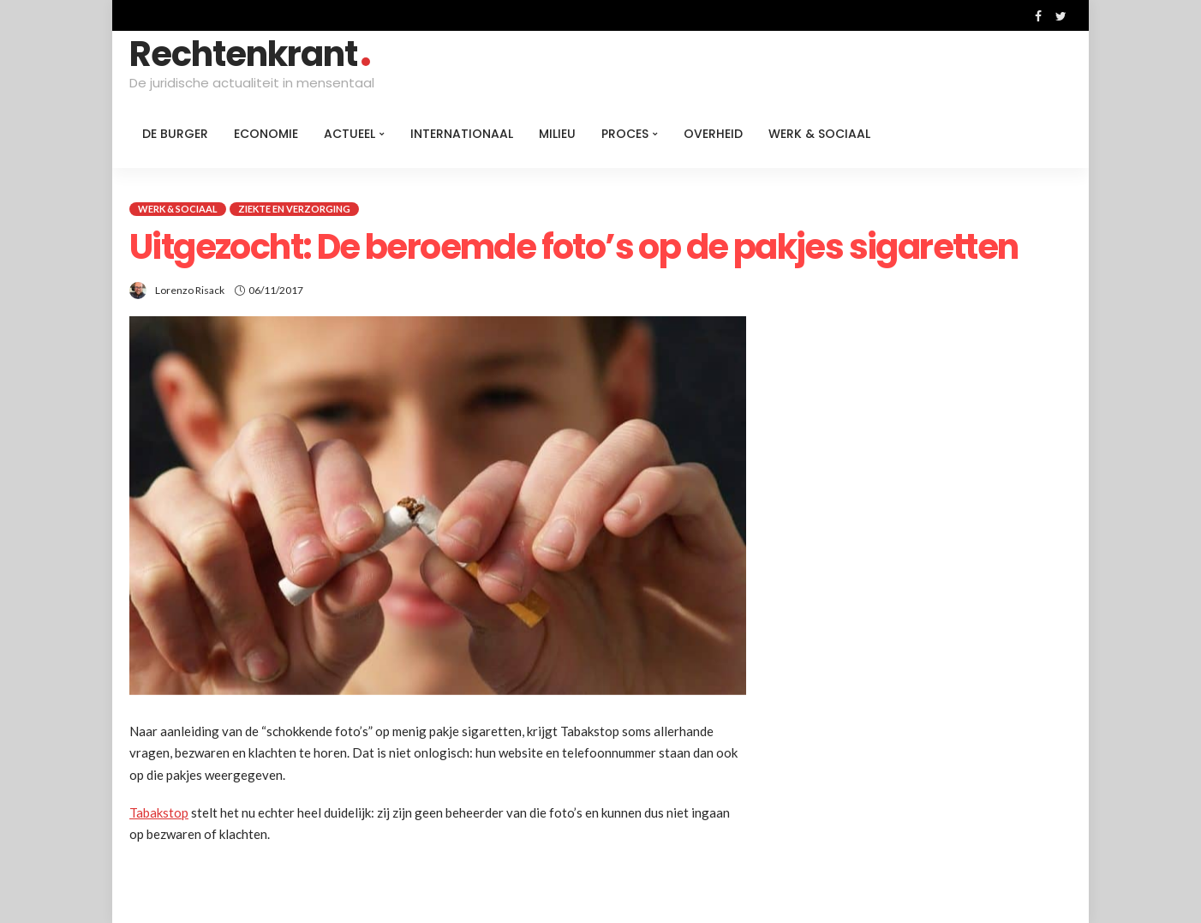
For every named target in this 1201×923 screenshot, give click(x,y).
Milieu (557, 133)
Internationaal (461, 133)
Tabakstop (158, 812)
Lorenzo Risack (189, 290)
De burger (175, 133)
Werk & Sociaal (819, 133)
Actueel (349, 133)
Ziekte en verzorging (294, 208)
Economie (266, 133)
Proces (624, 133)
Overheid (713, 133)
